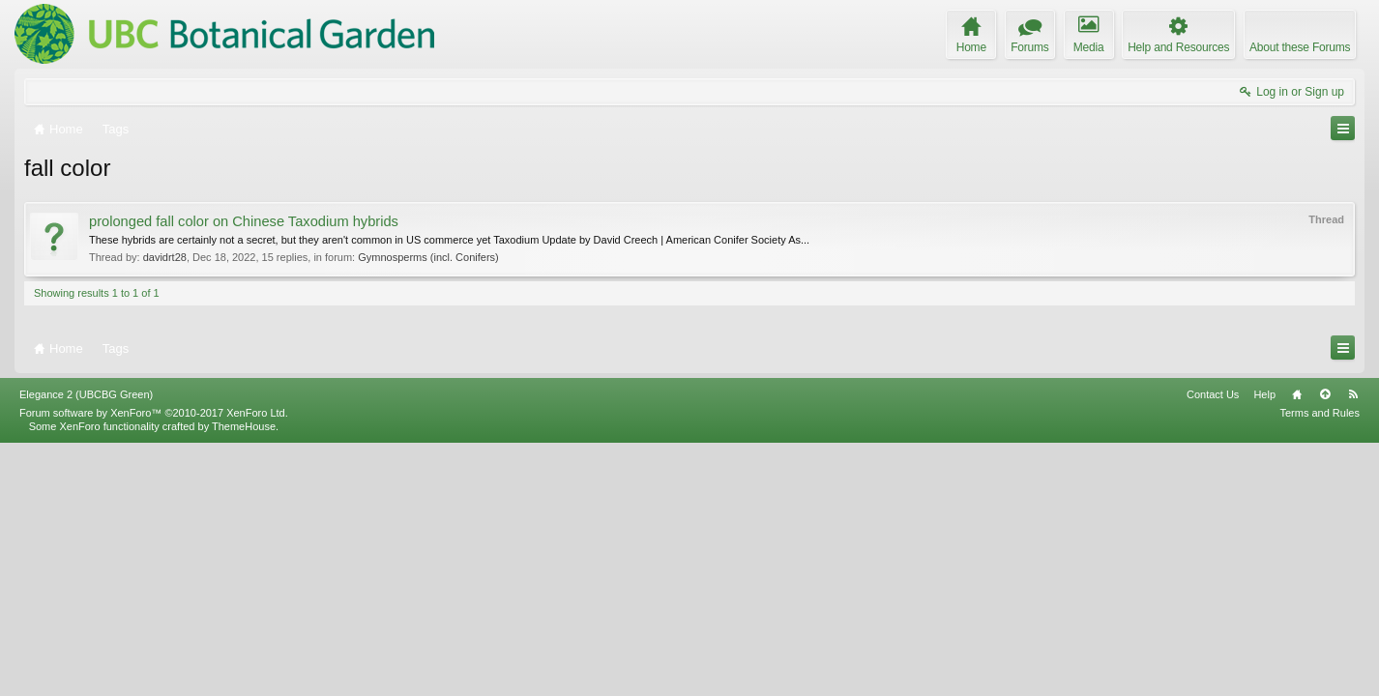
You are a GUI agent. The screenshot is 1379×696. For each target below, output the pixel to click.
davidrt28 (165, 257)
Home (1297, 646)
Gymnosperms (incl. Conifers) (428, 257)
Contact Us (1213, 646)
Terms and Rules (1319, 665)
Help (1264, 646)
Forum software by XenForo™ (153, 665)
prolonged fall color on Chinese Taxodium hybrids (243, 221)
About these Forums (1299, 47)
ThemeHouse (244, 678)
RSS (1353, 646)
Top (1325, 646)
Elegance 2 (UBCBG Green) (86, 646)
